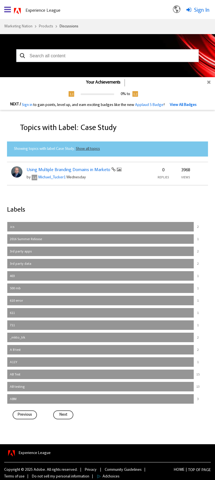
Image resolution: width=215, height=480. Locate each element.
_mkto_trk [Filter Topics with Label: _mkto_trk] (17, 337)
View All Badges (183, 105)
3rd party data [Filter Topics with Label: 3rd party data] (20, 264)
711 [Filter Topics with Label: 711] (12, 325)
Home (179, 470)
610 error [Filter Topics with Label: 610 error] (16, 300)
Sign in (27, 105)
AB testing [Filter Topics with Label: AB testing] (17, 387)
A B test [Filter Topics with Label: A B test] (15, 350)
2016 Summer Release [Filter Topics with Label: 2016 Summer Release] (26, 239)
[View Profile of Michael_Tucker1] (52, 177)
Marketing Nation (18, 27)
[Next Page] (63, 414)
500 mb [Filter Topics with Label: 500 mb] (15, 288)
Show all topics (88, 149)
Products (46, 27)
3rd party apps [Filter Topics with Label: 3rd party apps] (21, 251)
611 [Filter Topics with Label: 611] (12, 313)
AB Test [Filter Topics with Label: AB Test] (15, 374)
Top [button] (191, 470)
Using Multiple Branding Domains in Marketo (69, 170)
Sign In (201, 10)
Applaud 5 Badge (149, 105)
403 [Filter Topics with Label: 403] (12, 276)
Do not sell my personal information (60, 477)
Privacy (91, 470)
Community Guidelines (123, 470)
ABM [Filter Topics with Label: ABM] (13, 399)
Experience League (42, 10)
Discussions (69, 27)
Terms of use (14, 477)
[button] (22, 55)
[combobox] (107, 55)
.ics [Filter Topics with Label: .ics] (12, 227)
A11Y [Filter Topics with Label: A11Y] (13, 362)
